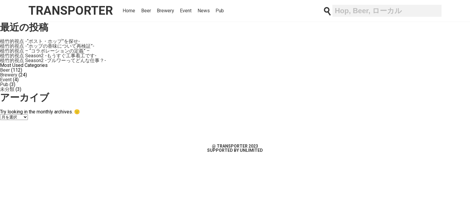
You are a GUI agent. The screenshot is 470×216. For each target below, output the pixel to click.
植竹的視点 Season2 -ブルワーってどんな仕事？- (53, 60)
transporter (70, 11)
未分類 (7, 89)
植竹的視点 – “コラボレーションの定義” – (45, 51)
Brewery (165, 10)
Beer (146, 10)
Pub (220, 10)
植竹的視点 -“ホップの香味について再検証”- (47, 46)
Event (186, 10)
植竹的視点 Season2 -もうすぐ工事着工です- (48, 55)
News (204, 10)
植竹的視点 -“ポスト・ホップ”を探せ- (40, 41)
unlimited (251, 150)
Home (129, 10)
